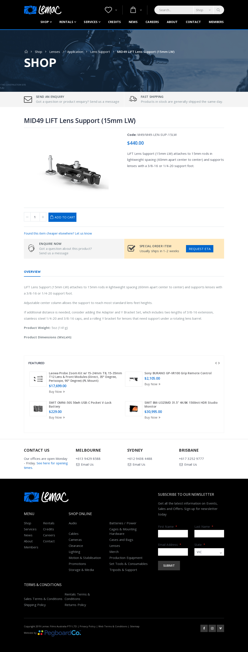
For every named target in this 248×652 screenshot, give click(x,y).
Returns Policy (75, 605)
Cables (74, 533)
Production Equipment (126, 557)
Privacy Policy (88, 626)
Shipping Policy (35, 605)
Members (216, 22)
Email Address (169, 545)
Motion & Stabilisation (85, 557)
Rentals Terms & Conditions (77, 596)
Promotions (77, 563)
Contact (193, 22)
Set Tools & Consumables (128, 563)
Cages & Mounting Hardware (123, 531)
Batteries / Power (122, 523)
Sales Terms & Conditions (43, 599)
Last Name (204, 527)
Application (75, 51)
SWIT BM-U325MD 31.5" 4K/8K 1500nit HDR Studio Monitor (181, 404)
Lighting (75, 551)
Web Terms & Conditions (112, 626)
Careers (152, 22)
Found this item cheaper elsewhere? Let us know (58, 233)
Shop (44, 22)
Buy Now (57, 392)
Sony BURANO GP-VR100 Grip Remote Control (178, 373)
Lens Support (100, 51)
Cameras (75, 539)
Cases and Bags (121, 539)
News (133, 22)
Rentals (66, 22)
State (199, 545)
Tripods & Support (123, 570)
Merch (114, 551)
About (172, 22)
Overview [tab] (32, 271)
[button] (111, 10)
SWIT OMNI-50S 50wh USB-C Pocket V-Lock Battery (80, 404)
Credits (114, 22)
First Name (167, 527)
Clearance (76, 545)
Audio (73, 523)
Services (91, 22)
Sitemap (135, 626)
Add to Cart (65, 217)
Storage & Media (81, 570)
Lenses (54, 51)
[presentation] (215, 363)
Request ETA (200, 249)
